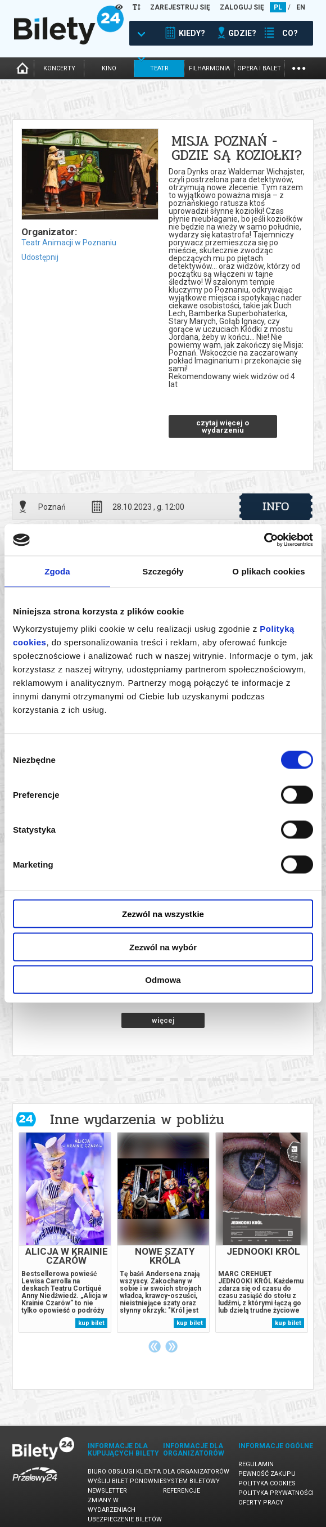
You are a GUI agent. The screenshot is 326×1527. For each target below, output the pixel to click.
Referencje (181, 1490)
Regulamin (256, 1464)
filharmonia (209, 68)
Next (171, 1346)
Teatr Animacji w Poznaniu (68, 242)
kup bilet (91, 1323)
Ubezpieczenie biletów (125, 1519)
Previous (154, 1346)
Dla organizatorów (196, 1471)
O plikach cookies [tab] (268, 571)
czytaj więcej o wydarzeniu (222, 426)
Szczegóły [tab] (162, 571)
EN (300, 7)
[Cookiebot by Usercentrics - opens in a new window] (264, 540)
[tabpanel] (65, 1232)
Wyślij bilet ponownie (125, 1481)
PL (278, 7)
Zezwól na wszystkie (163, 914)
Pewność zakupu (267, 1473)
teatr (159, 68)
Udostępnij (39, 257)
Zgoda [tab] (57, 571)
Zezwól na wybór (163, 946)
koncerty (59, 68)
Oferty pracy (260, 1502)
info (275, 506)
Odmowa (162, 980)
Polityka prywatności (276, 1493)
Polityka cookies (267, 1483)
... (298, 67)
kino (109, 68)
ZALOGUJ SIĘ (242, 7)
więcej (163, 1020)
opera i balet (259, 68)
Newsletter (107, 1490)
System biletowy (191, 1481)
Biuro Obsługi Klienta (124, 1471)
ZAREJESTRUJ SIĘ (180, 7)
